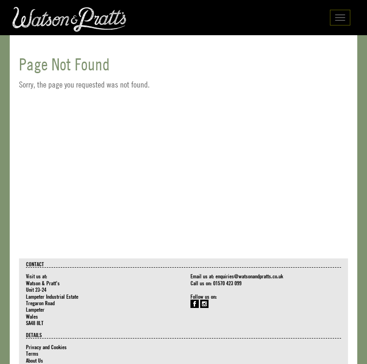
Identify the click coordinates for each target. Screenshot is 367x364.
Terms (32, 353)
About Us (34, 360)
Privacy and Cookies (46, 347)
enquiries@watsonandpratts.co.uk (249, 276)
